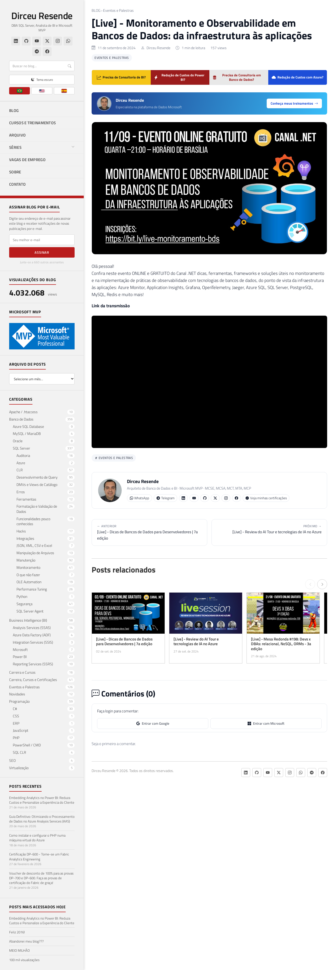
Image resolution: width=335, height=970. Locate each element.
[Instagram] (57, 41)
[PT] (19, 90)
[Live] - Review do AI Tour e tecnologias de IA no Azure (269, 529)
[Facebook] (47, 51)
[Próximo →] (322, 584)
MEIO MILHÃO (19, 950)
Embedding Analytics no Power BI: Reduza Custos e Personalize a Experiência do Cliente (41, 800)
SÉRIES (42, 147)
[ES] (64, 90)
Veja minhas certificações (266, 498)
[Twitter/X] (47, 41)
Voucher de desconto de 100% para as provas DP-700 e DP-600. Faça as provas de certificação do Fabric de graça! (41, 878)
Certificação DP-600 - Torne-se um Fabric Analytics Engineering (39, 856)
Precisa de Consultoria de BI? (121, 77)
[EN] (41, 90)
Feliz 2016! (17, 932)
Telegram (166, 498)
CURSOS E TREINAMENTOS (32, 123)
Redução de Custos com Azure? (297, 77)
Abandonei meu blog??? (26, 941)
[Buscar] (42, 66)
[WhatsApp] (68, 41)
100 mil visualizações (24, 959)
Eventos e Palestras (118, 10)
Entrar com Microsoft (266, 723)
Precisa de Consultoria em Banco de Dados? (237, 77)
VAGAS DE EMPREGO (27, 160)
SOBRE (15, 172)
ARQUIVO (17, 135)
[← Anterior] (310, 584)
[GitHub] (26, 41)
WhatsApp (139, 498)
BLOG (14, 110)
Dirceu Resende (41, 15)
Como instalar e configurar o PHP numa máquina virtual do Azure (37, 838)
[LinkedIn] (15, 41)
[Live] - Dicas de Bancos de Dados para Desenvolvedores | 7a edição (149, 532)
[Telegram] (36, 51)
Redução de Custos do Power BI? (179, 77)
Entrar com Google (152, 723)
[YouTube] (36, 41)
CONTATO (17, 184)
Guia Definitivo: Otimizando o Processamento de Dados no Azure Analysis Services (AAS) (42, 819)
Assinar (42, 252)
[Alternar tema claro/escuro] (42, 79)
